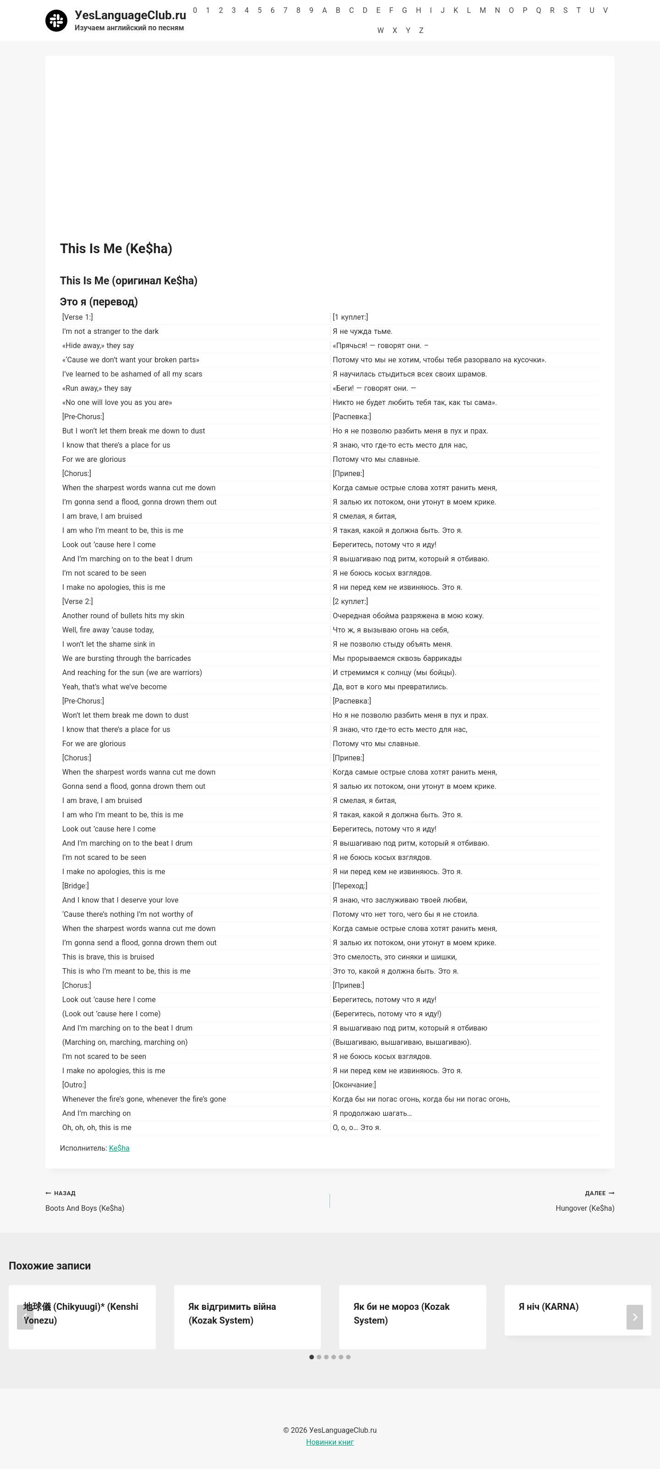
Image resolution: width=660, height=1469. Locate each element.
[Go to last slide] (25, 1317)
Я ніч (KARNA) (549, 1306)
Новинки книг (330, 1442)
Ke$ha (119, 1148)
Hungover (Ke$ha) (476, 1200)
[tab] (311, 1357)
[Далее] (635, 1317)
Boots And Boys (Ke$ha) (184, 1200)
